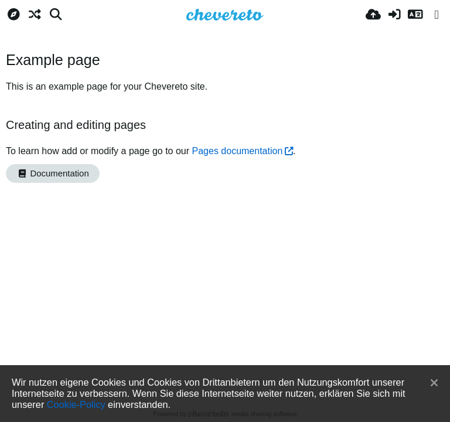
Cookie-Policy (76, 404)
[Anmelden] (394, 14)
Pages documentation (237, 151)
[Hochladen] (373, 14)
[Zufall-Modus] (34, 14)
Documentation (52, 173)
